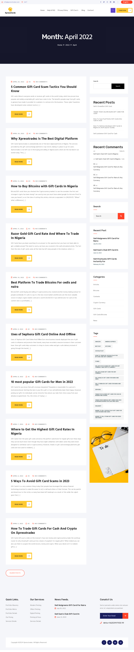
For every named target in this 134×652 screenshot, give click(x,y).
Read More (24, 115)
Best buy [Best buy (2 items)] (98, 347)
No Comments (40, 82)
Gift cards (97, 309)
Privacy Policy (63, 11)
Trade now (125, 11)
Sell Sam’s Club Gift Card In (105, 250)
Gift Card (74, 11)
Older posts (15, 575)
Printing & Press (35, 619)
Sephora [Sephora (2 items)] (98, 390)
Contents (96, 297)
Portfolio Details (11, 615)
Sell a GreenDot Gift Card (102, 107)
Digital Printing (35, 615)
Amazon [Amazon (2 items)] (97, 342)
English (126, 2)
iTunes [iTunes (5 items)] (97, 362)
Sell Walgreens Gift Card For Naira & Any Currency (107, 169)
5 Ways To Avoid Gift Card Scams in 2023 (40, 483)
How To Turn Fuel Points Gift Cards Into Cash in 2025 (107, 120)
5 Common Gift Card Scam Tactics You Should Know (43, 90)
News (95, 321)
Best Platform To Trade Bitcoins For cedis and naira (43, 286)
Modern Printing (35, 607)
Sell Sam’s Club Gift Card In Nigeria (105, 154)
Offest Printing (35, 611)
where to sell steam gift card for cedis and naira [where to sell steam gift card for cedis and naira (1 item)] (108, 417)
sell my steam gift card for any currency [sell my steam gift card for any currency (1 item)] (105, 373)
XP (94, 186)
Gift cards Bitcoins (100, 315)
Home (42, 11)
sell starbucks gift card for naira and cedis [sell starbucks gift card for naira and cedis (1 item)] (108, 385)
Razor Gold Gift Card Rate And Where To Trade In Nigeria (45, 237)
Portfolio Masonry (12, 607)
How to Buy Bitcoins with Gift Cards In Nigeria (44, 187)
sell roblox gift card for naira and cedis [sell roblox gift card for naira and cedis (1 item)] (107, 379)
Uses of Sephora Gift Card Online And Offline (43, 336)
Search (95, 82)
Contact (91, 11)
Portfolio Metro (11, 611)
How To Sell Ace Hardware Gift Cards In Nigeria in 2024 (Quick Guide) (107, 127)
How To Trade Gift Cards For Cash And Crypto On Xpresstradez (44, 532)
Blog (83, 11)
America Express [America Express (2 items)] (110, 342)
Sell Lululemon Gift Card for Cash (105, 134)
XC (29, 82)
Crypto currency (99, 303)
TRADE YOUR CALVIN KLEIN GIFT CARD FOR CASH (108, 113)
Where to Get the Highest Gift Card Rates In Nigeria (42, 433)
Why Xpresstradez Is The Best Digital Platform (44, 139)
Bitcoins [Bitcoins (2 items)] (108, 347)
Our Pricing (9, 619)
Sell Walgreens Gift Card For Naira (106, 240)
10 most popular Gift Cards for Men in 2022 (42, 383)
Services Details (11, 623)
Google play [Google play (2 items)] (99, 352)
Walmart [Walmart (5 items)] (98, 407)
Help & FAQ (51, 11)
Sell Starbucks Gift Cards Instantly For (105, 260)
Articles (96, 285)
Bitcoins (96, 291)
